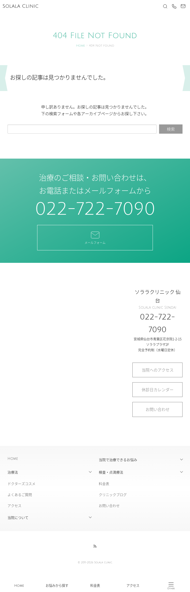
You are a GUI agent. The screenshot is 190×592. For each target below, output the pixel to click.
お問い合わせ (158, 409)
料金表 (95, 586)
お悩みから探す (57, 586)
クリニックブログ (113, 494)
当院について (17, 517)
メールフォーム (95, 237)
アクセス (132, 586)
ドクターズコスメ (21, 483)
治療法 (12, 472)
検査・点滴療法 (111, 472)
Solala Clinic (20, 6)
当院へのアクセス (158, 370)
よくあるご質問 (19, 494)
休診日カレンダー (158, 390)
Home (19, 586)
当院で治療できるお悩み (118, 459)
